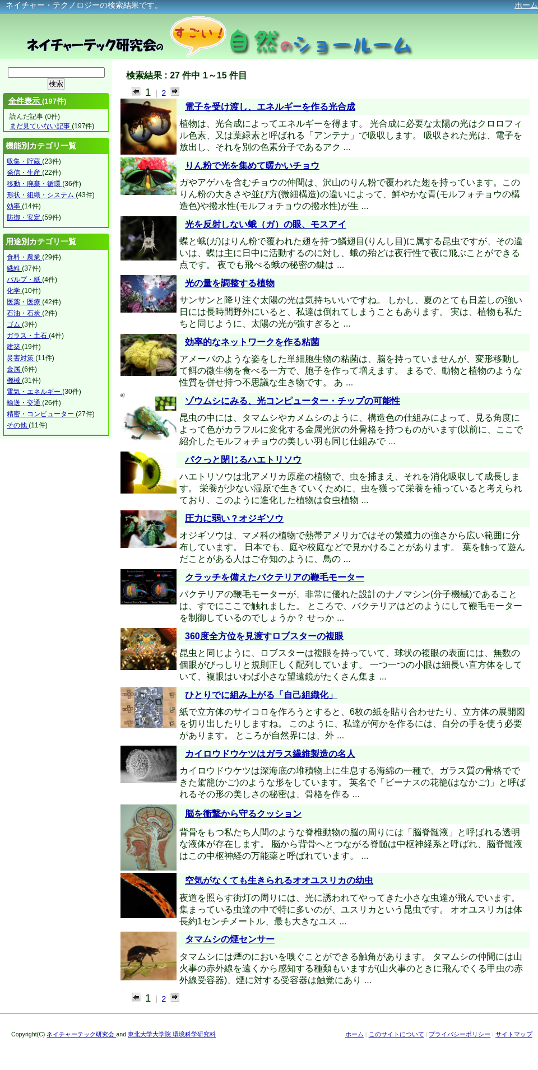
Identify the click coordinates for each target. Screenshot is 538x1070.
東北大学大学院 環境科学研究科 (172, 1034)
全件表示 (25, 100)
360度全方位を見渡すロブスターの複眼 (264, 636)
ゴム (14, 324)
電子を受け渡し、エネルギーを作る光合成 (270, 106)
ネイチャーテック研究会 (81, 1034)
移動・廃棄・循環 (34, 184)
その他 (18, 425)
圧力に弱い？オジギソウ (234, 518)
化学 (14, 291)
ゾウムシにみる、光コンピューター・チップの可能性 (292, 401)
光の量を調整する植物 (230, 283)
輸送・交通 (24, 403)
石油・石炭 (24, 313)
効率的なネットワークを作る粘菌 (252, 342)
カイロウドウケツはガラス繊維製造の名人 (270, 754)
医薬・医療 (24, 302)
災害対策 (21, 358)
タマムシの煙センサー (230, 939)
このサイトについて (396, 1034)
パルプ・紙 (24, 279)
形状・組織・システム (41, 195)
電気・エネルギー (34, 392)
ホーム (526, 5)
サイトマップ (513, 1034)
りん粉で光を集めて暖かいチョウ (252, 165)
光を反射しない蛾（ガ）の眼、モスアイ (265, 224)
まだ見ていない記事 (41, 126)
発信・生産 (24, 172)
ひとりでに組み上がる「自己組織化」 (261, 695)
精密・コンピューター (41, 414)
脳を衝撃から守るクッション (243, 813)
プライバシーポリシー (459, 1034)
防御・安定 (24, 217)
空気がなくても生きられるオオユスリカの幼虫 (279, 880)
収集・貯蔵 (24, 161)
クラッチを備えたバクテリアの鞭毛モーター (274, 577)
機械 (14, 380)
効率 (14, 206)
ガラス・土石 (28, 335)
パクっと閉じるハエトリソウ (243, 459)
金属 (14, 369)
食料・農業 (24, 257)
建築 (14, 347)
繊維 (14, 268)
